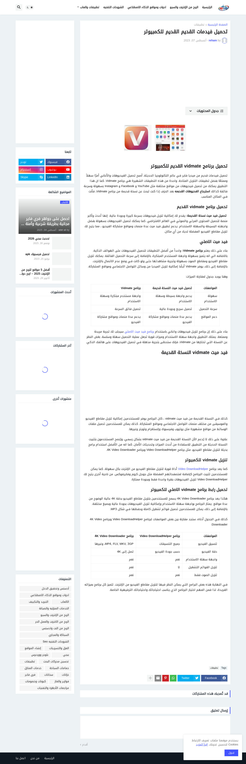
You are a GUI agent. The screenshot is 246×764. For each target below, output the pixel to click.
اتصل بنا (21, 758)
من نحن (34, 758)
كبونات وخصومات (35, 681)
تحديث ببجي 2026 (39, 239)
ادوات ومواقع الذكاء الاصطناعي (146, 7)
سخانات (48, 674)
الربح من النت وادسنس (55, 628)
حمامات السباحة (59, 668)
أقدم (85, 745)
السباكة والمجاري (59, 635)
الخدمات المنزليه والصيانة (54, 608)
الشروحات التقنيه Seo (56, 641)
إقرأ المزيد (202, 744)
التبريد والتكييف (38, 601)
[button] (29, 7)
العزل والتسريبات (59, 648)
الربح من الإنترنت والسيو (184, 7)
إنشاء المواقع (33, 648)
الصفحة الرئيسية (217, 25)
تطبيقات (199, 25)
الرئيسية (207, 7)
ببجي (66, 655)
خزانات (65, 674)
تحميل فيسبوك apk (37, 254)
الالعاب (65, 601)
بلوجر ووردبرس (39, 655)
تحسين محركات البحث (56, 661)
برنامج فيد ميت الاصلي (139, 331)
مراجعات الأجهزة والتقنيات (53, 688)
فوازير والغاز (62, 681)
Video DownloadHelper (193, 469)
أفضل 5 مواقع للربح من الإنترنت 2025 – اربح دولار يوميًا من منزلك (35, 272)
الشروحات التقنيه (113, 7)
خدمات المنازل (33, 668)
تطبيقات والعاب (89, 7)
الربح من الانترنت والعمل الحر (52, 621)
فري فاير (30, 674)
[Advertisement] (155, 77)
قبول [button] (231, 752)
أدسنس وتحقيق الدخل (55, 588)
